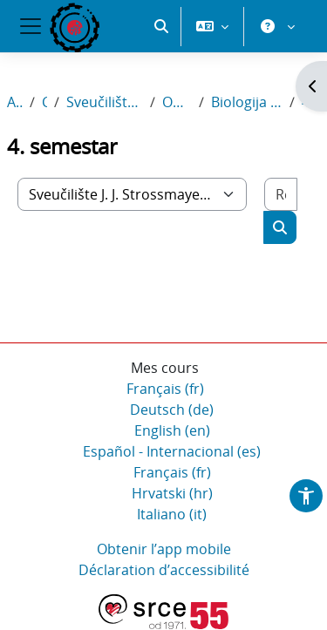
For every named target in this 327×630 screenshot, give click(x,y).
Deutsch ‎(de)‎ (172, 409)
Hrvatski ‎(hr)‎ (172, 493)
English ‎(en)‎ (172, 430)
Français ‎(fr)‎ (165, 388)
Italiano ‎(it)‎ (172, 514)
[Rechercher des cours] (280, 194)
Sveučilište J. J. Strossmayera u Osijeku (104, 102)
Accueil (15, 102)
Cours (44, 102)
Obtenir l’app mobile (164, 549)
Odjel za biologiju (177, 102)
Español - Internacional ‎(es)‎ (172, 451)
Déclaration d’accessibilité (163, 569)
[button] (161, 26)
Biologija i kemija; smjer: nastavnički (247, 102)
